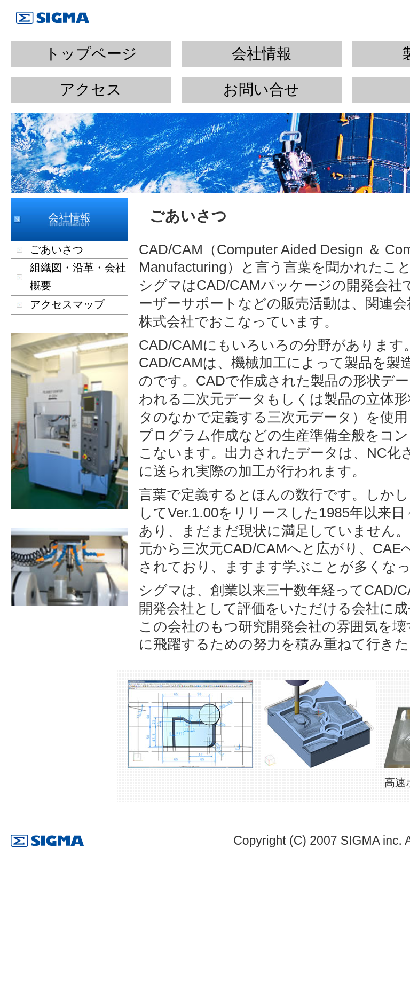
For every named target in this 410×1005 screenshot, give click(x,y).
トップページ (91, 53)
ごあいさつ (56, 249)
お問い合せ (261, 89)
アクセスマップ (67, 304)
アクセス (91, 89)
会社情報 (261, 53)
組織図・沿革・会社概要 (78, 277)
